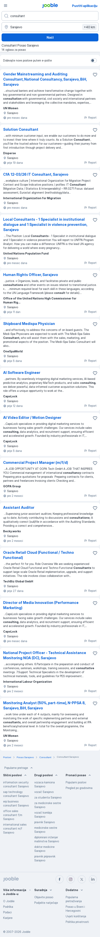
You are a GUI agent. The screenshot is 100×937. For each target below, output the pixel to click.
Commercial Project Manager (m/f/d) (35, 462)
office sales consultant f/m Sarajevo (12, 815)
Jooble (26, 931)
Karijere (7, 917)
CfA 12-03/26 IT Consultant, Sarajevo (35, 174)
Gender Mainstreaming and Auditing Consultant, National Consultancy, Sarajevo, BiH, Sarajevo (45, 79)
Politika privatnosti (77, 921)
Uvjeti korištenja (76, 916)
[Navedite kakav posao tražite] (50, 16)
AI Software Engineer (21, 373)
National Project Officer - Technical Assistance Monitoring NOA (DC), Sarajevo (44, 655)
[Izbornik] (6, 6)
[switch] (93, 60)
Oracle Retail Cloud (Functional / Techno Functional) (38, 555)
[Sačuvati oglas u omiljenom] (95, 74)
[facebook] (59, 879)
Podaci (7, 912)
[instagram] (71, 879)
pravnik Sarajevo (44, 822)
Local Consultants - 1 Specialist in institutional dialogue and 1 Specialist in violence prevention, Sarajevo (45, 224)
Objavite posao (43, 897)
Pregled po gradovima (79, 788)
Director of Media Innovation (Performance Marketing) (41, 605)
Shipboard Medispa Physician (29, 324)
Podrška (8, 906)
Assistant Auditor (18, 507)
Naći (50, 37)
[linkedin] (93, 879)
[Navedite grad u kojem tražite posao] (50, 27)
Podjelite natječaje (46, 902)
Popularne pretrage (19, 768)
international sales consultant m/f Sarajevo (15, 828)
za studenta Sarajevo (48, 797)
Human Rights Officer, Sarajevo (30, 275)
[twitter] (82, 879)
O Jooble (8, 901)
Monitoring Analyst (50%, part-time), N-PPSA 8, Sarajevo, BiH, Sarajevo (44, 705)
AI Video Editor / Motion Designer (32, 417)
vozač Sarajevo (44, 792)
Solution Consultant (20, 129)
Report (90, 117)
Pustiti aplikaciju (84, 6)
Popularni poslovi (76, 782)
